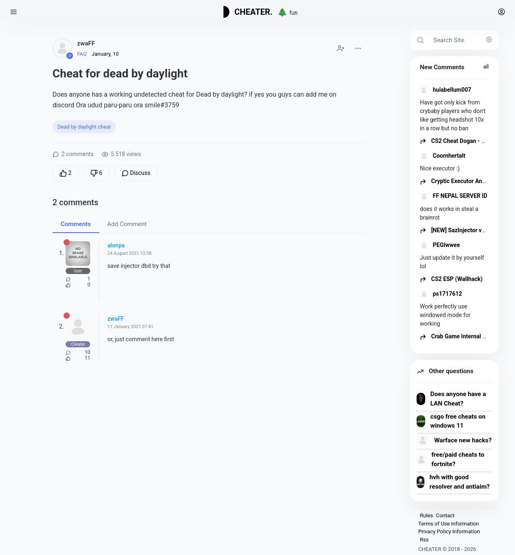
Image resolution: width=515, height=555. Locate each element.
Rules (426, 515)
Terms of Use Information (448, 524)
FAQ (82, 54)
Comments (76, 224)
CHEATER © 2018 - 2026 (447, 549)
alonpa (116, 245)
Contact (445, 515)
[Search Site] (463, 40)
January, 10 (104, 54)
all (486, 66)
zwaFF (86, 43)
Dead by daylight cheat (84, 127)
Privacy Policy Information (449, 531)
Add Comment (127, 224)
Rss (424, 540)
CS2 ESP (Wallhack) (451, 279)
